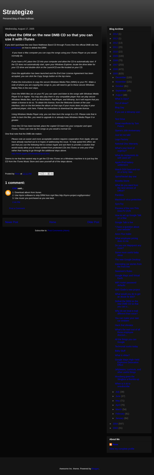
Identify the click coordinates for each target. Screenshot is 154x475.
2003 (116, 428)
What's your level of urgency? (125, 149)
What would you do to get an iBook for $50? (127, 295)
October (120, 86)
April (118, 405)
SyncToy (119, 204)
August (119, 95)
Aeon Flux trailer (123, 234)
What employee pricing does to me (126, 239)
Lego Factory (121, 139)
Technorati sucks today (126, 346)
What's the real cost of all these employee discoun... (127, 332)
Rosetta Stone (122, 181)
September (121, 90)
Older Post (93, 222)
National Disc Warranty (126, 143)
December (121, 77)
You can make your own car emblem (127, 319)
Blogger (95, 468)
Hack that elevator (124, 325)
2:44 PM (16, 202)
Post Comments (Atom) (58, 230)
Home (52, 222)
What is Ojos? (122, 99)
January (120, 418)
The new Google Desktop (127, 259)
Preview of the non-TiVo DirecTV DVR (127, 209)
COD (14, 188)
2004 (116, 423)
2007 (116, 64)
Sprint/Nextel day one (126, 176)
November (121, 81)
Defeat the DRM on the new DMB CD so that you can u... (126, 304)
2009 (116, 56)
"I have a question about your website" (127, 228)
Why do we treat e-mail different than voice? (126, 312)
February (120, 413)
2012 (116, 43)
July (118, 392)
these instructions (13, 48)
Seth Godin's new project (127, 289)
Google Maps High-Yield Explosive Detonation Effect (127, 362)
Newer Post (11, 222)
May (118, 400)
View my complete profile (121, 448)
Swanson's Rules (123, 271)
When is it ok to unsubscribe (122, 385)
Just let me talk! (123, 135)
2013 (116, 38)
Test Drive (120, 119)
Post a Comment (17, 208)
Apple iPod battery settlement (124, 163)
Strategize (18, 11)
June (118, 396)
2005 (116, 73)
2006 (116, 69)
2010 (116, 51)
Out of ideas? (121, 103)
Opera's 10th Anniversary (127, 130)
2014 (116, 34)
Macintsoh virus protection (128, 199)
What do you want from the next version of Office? (126, 188)
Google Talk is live (124, 222)
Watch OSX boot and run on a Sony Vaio (127, 170)
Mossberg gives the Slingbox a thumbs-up (127, 378)
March (119, 409)
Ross (115, 444)
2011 (116, 47)
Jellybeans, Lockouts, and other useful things (128, 370)
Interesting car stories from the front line (128, 265)
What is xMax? (122, 355)
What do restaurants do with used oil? (126, 156)
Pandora (119, 195)
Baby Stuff (120, 350)
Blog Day (119, 107)
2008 (116, 60)
